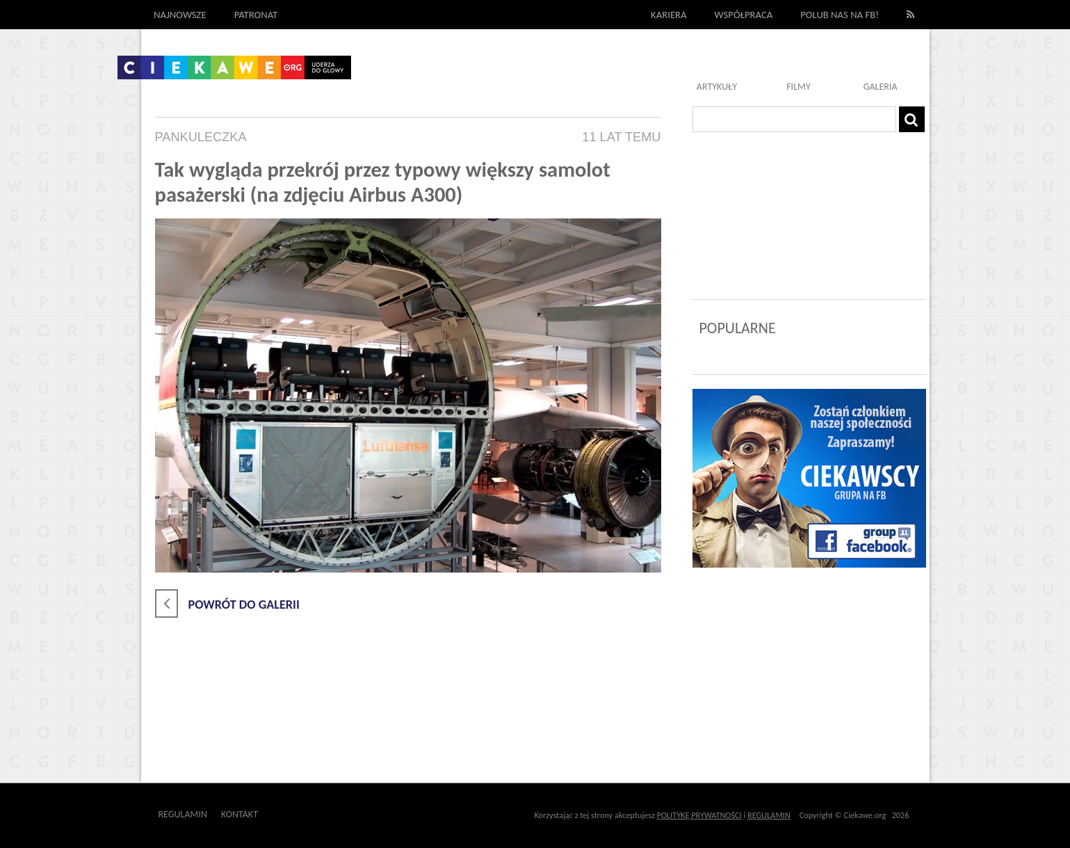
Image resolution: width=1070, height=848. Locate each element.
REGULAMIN (769, 815)
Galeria (881, 87)
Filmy (798, 87)
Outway (289, 814)
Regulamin (183, 814)
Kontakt (239, 814)
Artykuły (717, 87)
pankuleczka (201, 137)
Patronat (256, 14)
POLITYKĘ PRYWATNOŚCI (699, 815)
